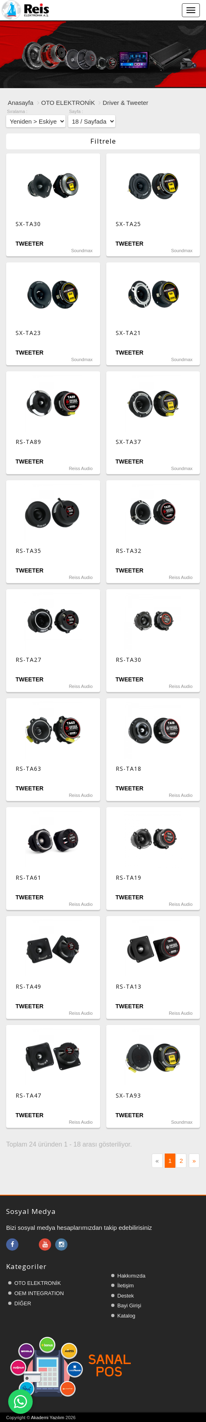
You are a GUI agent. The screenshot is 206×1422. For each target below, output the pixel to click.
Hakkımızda (131, 1276)
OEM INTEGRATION (39, 1293)
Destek (125, 1296)
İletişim (125, 1285)
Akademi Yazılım (48, 1417)
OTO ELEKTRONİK (68, 102)
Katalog (126, 1316)
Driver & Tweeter (125, 102)
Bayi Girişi (129, 1305)
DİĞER (22, 1303)
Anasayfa (21, 102)
